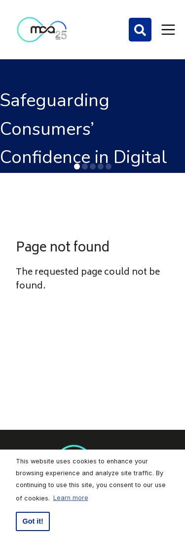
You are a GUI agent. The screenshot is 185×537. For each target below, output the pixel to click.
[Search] (140, 29)
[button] (77, 166)
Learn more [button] (70, 497)
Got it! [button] (33, 521)
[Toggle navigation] (168, 30)
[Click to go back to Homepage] (42, 29)
